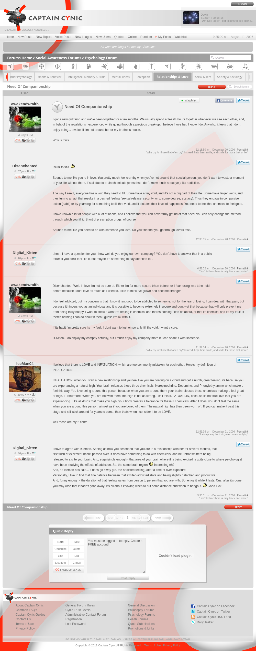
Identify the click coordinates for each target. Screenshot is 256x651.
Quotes (119, 37)
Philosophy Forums (141, 610)
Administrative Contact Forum (85, 614)
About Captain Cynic (29, 605)
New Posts (24, 37)
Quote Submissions (141, 624)
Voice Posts (63, 37)
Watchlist (180, 37)
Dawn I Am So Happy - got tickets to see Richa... (227, 17)
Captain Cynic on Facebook (216, 606)
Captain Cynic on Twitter (213, 611)
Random (146, 37)
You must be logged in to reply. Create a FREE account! (116, 555)
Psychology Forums (141, 614)
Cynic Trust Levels (78, 610)
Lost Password (75, 624)
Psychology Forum (101, 57)
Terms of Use (25, 624)
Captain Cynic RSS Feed (214, 617)
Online (132, 37)
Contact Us (23, 619)
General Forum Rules (80, 605)
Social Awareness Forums (58, 57)
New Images (83, 37)
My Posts (163, 37)
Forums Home (19, 57)
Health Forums (138, 619)
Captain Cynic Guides (30, 614)
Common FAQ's (26, 610)
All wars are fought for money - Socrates (128, 47)
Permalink (242, 149)
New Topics (43, 37)
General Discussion (141, 605)
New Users (103, 37)
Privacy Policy (25, 628)
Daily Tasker (205, 622)
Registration (73, 619)
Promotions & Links (141, 628)
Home (10, 37)
